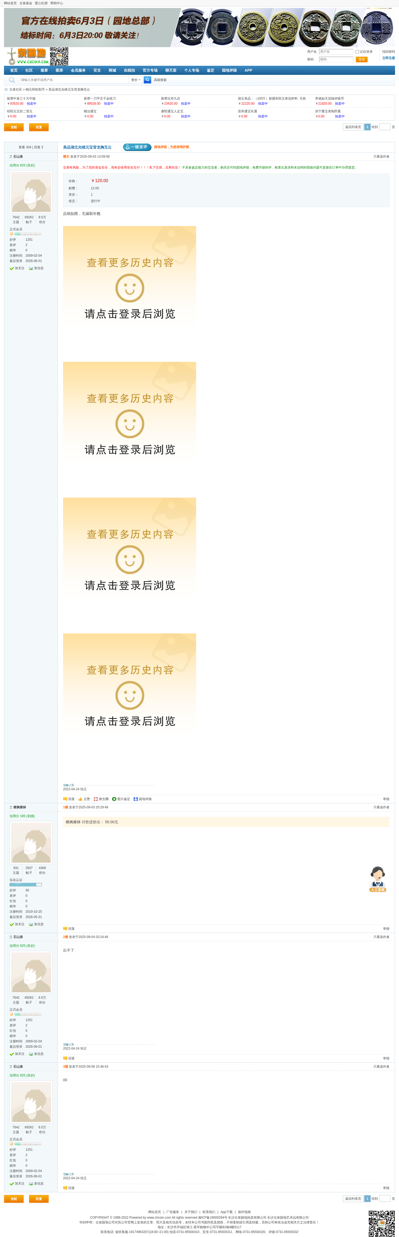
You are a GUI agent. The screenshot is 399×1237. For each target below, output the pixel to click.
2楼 (65, 937)
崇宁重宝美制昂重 (328, 111)
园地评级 (229, 70)
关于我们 (190, 1212)
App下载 (227, 1212)
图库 (59, 70)
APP (248, 70)
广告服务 (172, 1212)
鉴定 (210, 70)
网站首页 (10, 3)
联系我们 (209, 1212)
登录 (362, 59)
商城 (112, 70)
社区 (29, 70)
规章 (44, 70)
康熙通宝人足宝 (172, 111)
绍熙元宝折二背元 (19, 111)
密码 (310, 59)
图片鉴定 (123, 799)
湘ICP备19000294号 (212, 1217)
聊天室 (170, 70)
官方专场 (150, 70)
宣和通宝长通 (247, 111)
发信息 (39, 268)
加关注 (19, 268)
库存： (73, 194)
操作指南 (244, 1212)
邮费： (73, 188)
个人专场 (191, 70)
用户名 (312, 52)
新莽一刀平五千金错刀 (100, 98)
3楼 (65, 1066)
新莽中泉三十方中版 (21, 98)
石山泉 (18, 156)
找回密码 (388, 52)
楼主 (66, 156)
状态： (73, 201)
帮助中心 (56, 3)
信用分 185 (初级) (22, 816)
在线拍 (129, 70)
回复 (39, 127)
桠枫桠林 (19, 807)
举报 (386, 799)
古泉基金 (25, 3)
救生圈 (104, 799)
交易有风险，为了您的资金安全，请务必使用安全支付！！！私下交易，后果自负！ (122, 167)
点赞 (87, 799)
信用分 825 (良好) (22, 165)
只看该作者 (381, 156)
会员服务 (78, 70)
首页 (14, 70)
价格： (73, 181)
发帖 (14, 127)
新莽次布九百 (170, 98)
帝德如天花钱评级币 (329, 98)
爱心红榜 (41, 3)
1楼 (65, 807)
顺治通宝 (90, 111)
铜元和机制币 (35, 89)
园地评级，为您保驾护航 (156, 147)
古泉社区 (27, 56)
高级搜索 (160, 80)
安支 (97, 70)
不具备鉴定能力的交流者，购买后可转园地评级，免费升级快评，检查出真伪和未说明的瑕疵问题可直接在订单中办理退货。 (270, 167)
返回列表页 (353, 127)
